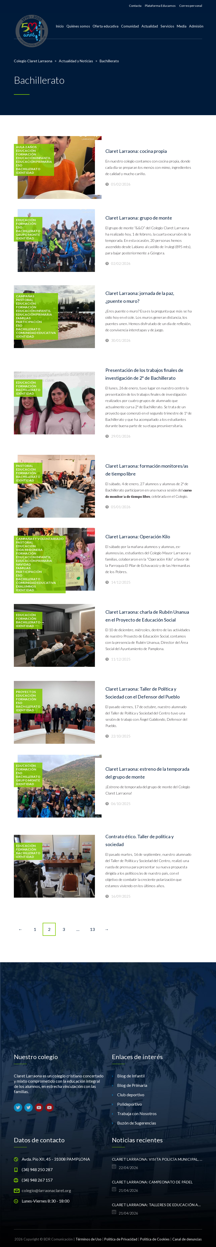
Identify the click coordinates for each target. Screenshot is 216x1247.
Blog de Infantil (131, 1075)
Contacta (135, 6)
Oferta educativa (105, 26)
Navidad (23, 564)
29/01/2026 (120, 436)
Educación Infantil (33, 158)
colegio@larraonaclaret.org (46, 1190)
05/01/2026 (120, 507)
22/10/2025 (120, 736)
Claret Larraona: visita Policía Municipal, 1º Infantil (157, 1159)
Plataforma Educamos (160, 6)
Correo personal (190, 6)
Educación (26, 150)
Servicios (167, 26)
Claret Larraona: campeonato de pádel (152, 1182)
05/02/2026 (120, 184)
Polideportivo (129, 1103)
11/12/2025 (120, 659)
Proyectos (26, 692)
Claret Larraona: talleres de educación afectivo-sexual (157, 1205)
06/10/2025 (120, 804)
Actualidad (149, 26)
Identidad (25, 172)
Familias (23, 318)
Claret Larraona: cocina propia (136, 151)
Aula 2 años (26, 147)
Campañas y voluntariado (40, 538)
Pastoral (24, 299)
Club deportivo (130, 1094)
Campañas (25, 296)
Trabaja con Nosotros (137, 1113)
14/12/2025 (120, 582)
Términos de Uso (88, 1239)
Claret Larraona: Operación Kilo (137, 536)
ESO (19, 165)
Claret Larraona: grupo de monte (138, 218)
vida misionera (29, 549)
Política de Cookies (154, 1239)
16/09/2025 (120, 896)
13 (92, 929)
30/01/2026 (120, 340)
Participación (29, 321)
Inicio (60, 26)
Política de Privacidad (120, 1239)
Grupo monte (28, 234)
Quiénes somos (78, 26)
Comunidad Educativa (36, 332)
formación (26, 154)
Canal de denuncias (187, 1239)
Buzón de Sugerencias (136, 1122)
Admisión (196, 26)
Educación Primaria (34, 161)
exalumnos (26, 586)
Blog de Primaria (132, 1085)
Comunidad (130, 26)
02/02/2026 (120, 263)
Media (181, 26)
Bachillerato (28, 169)
